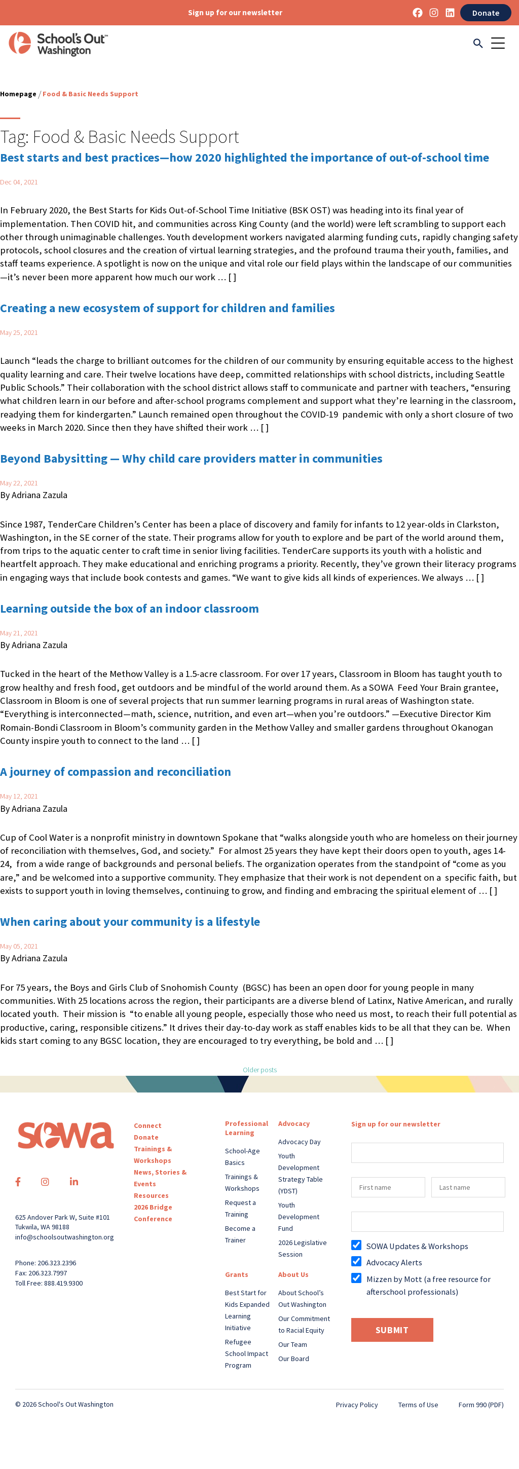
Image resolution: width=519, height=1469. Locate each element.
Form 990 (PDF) (481, 1404)
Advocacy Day (299, 1141)
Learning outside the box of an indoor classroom (129, 608)
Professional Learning (246, 1128)
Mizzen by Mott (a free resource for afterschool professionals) (428, 1285)
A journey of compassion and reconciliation (115, 771)
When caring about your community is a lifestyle (130, 921)
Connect (148, 1125)
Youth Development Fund (298, 1216)
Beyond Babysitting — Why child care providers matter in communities (191, 458)
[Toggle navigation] (501, 44)
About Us (293, 1274)
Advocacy (294, 1123)
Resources (151, 1195)
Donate (485, 13)
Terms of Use (418, 1404)
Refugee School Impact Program (246, 1353)
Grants (236, 1274)
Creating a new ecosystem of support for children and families (167, 308)
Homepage (18, 93)
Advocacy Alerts (394, 1262)
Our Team (292, 1344)
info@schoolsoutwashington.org (64, 1236)
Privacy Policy (357, 1404)
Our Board (293, 1358)
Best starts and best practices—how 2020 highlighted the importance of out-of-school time (244, 157)
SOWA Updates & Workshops (417, 1246)
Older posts (260, 1069)
